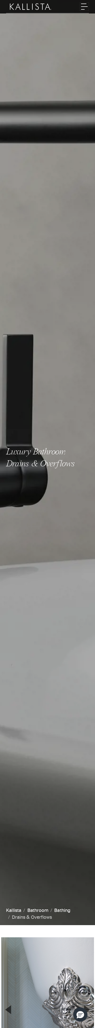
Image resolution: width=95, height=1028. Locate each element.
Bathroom (37, 910)
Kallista (13, 910)
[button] (80, 1014)
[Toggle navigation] (84, 6)
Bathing (62, 910)
